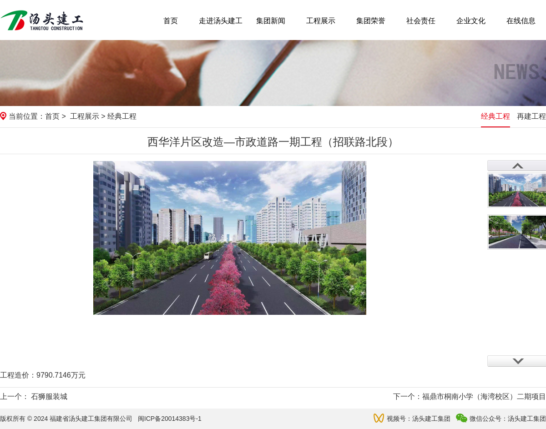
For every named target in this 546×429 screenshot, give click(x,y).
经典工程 (495, 116)
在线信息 (521, 21)
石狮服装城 (49, 396)
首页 (170, 21)
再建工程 (531, 116)
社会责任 (420, 21)
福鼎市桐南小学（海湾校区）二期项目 (484, 396)
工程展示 (320, 21)
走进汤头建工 (221, 21)
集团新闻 (270, 21)
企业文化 (470, 21)
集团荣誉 (370, 21)
